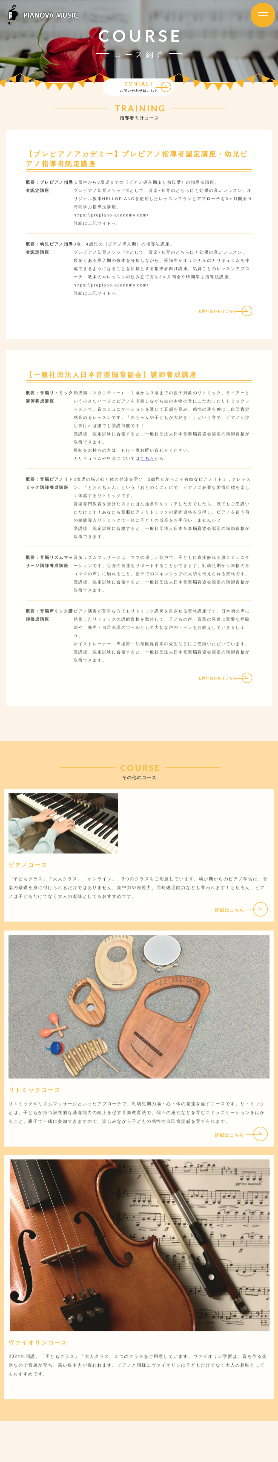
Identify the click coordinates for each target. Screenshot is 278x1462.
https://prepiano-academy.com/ (111, 288)
